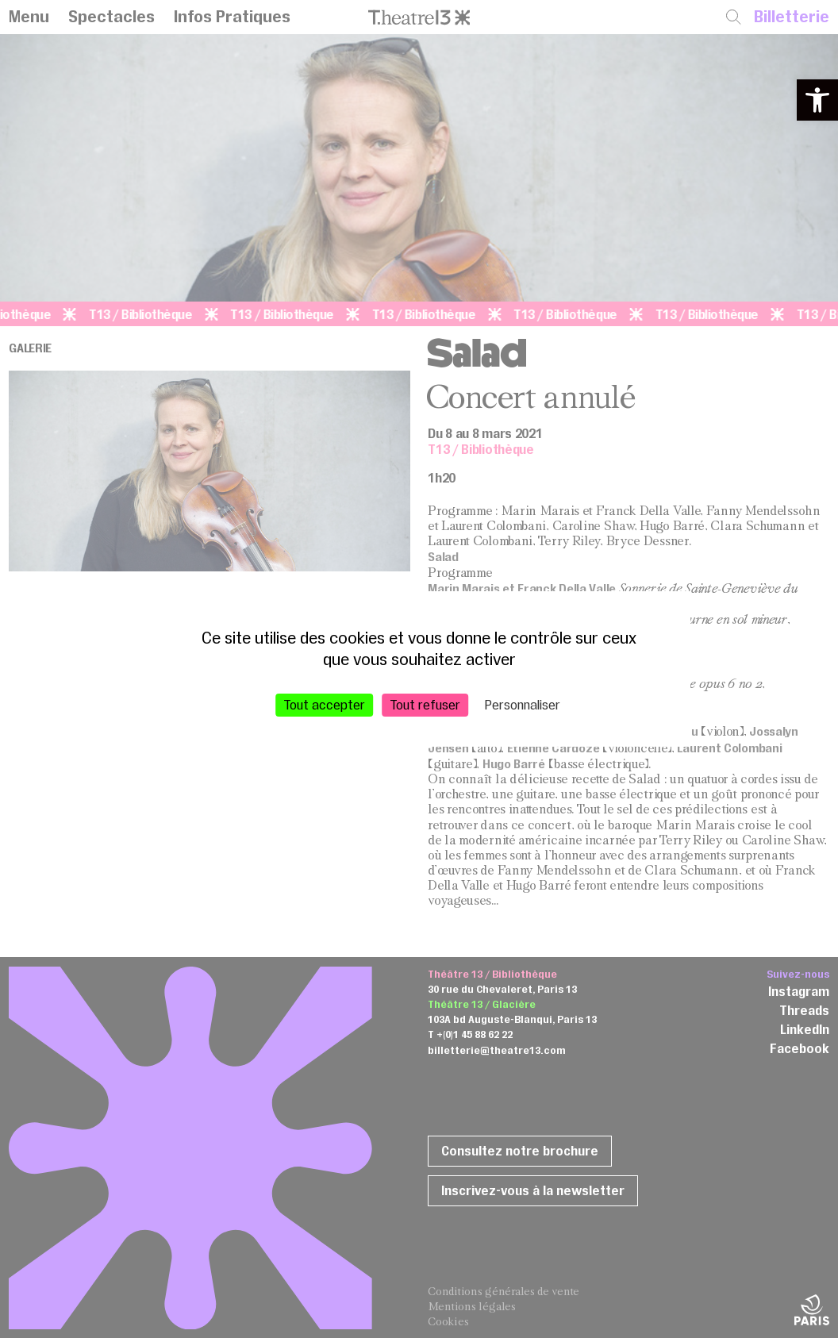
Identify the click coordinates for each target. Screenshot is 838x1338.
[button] (817, 100)
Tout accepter (324, 705)
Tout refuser (425, 705)
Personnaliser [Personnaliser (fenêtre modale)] (522, 705)
